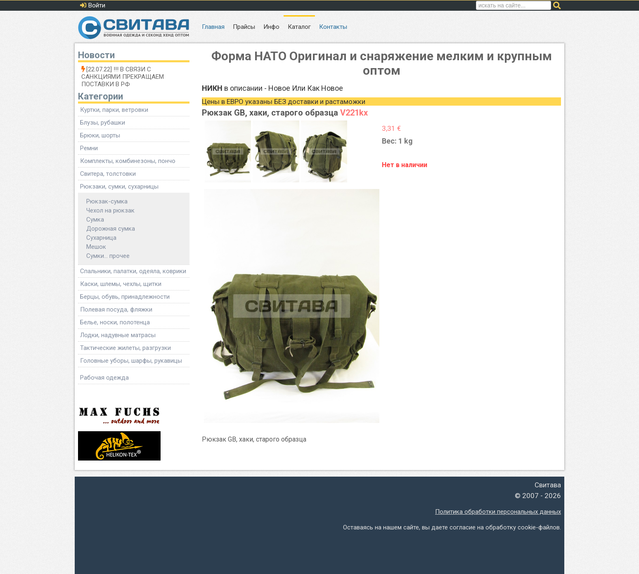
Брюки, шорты (100, 135)
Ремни (89, 148)
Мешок (96, 246)
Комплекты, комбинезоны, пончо (127, 161)
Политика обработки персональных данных (498, 511)
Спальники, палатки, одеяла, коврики (133, 271)
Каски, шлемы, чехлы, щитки (120, 284)
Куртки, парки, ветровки (114, 109)
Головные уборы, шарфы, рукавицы (131, 360)
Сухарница (101, 237)
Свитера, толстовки (108, 173)
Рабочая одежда (104, 377)
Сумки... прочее (108, 256)
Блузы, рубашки (102, 122)
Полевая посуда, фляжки (116, 309)
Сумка (95, 219)
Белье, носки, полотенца (115, 322)
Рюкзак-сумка (107, 201)
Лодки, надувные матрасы (118, 335)
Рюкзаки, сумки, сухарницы (119, 186)
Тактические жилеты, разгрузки (125, 348)
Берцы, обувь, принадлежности (125, 296)
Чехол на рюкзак (110, 210)
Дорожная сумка (110, 228)
